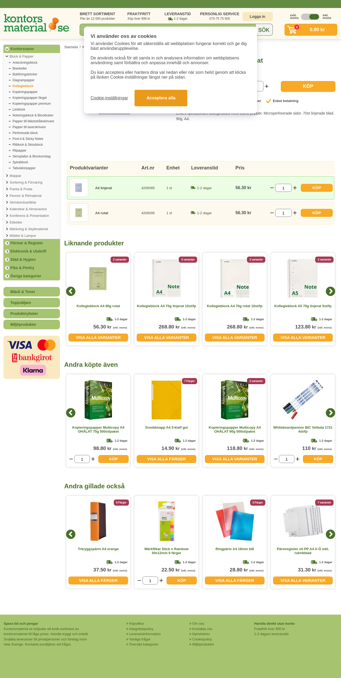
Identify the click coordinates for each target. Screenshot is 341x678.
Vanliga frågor (140, 639)
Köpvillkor (136, 624)
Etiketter (16, 222)
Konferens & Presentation (29, 216)
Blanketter (20, 68)
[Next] (330, 291)
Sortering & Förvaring (26, 182)
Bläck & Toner (22, 292)
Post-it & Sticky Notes (28, 139)
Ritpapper (19, 150)
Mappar (15, 176)
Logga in (257, 16)
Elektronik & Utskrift (28, 251)
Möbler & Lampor (23, 236)
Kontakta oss (202, 629)
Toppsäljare (20, 303)
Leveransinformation (145, 634)
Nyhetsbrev (201, 634)
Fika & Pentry (22, 268)
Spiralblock (20, 162)
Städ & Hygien (23, 259)
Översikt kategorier (143, 644)
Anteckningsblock (25, 62)
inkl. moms (325, 16)
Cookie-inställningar (109, 98)
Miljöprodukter (23, 324)
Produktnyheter (24, 313)
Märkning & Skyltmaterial (29, 229)
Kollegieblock (23, 86)
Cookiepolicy (202, 639)
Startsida (71, 47)
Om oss (198, 624)
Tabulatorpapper (24, 168)
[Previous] (70, 291)
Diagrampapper (24, 80)
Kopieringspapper (25, 92)
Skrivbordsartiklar (23, 202)
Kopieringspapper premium (32, 103)
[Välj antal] (283, 188)
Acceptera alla (161, 98)
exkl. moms (293, 16)
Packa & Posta (21, 189)
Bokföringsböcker (25, 74)
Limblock (19, 109)
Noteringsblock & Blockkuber (33, 115)
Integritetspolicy (141, 629)
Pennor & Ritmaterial (26, 196)
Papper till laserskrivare (29, 127)
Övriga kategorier (25, 276)
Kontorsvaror (22, 49)
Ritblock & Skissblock (28, 145)
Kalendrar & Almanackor (28, 209)
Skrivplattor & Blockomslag (32, 156)
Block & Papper (22, 56)
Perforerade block (25, 133)
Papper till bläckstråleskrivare (33, 121)
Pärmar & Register (26, 243)
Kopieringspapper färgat (30, 98)
